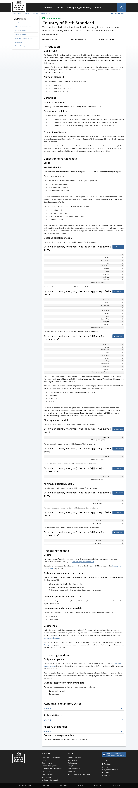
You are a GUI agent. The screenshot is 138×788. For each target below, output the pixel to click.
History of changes (20, 46)
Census (59, 7)
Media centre (72, 763)
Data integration (47, 774)
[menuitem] (47, 7)
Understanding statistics (50, 780)
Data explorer (47, 771)
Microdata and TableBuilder (52, 769)
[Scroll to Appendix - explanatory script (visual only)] (83, 704)
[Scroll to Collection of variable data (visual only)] (79, 159)
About (98, 7)
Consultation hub (73, 769)
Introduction (19, 23)
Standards (28, 13)
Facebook (107, 764)
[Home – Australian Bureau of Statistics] (18, 758)
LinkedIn (107, 772)
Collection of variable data (23, 27)
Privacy (80, 785)
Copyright (45, 785)
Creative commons (24, 785)
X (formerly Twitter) (111, 770)
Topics (44, 760)
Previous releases (107, 39)
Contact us (71, 771)
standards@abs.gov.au (52, 638)
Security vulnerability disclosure (78, 774)
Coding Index (48, 645)
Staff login (116, 785)
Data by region (47, 763)
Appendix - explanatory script (24, 38)
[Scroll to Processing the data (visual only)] (71, 551)
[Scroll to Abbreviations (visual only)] (63, 715)
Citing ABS (71, 766)
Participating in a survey (79, 7)
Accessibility (98, 785)
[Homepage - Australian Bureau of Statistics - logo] (18, 6)
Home (14, 13)
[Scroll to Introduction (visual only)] (62, 47)
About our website (74, 757)
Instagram (107, 767)
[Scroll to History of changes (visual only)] (69, 727)
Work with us (72, 760)
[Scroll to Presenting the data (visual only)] (71, 655)
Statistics (47, 7)
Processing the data (21, 30)
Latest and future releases (51, 757)
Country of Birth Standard (41, 13)
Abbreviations (19, 42)
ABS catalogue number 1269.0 (83, 562)
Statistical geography (49, 766)
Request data (46, 777)
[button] (121, 7)
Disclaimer (63, 785)
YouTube (107, 775)
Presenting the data (21, 34)
